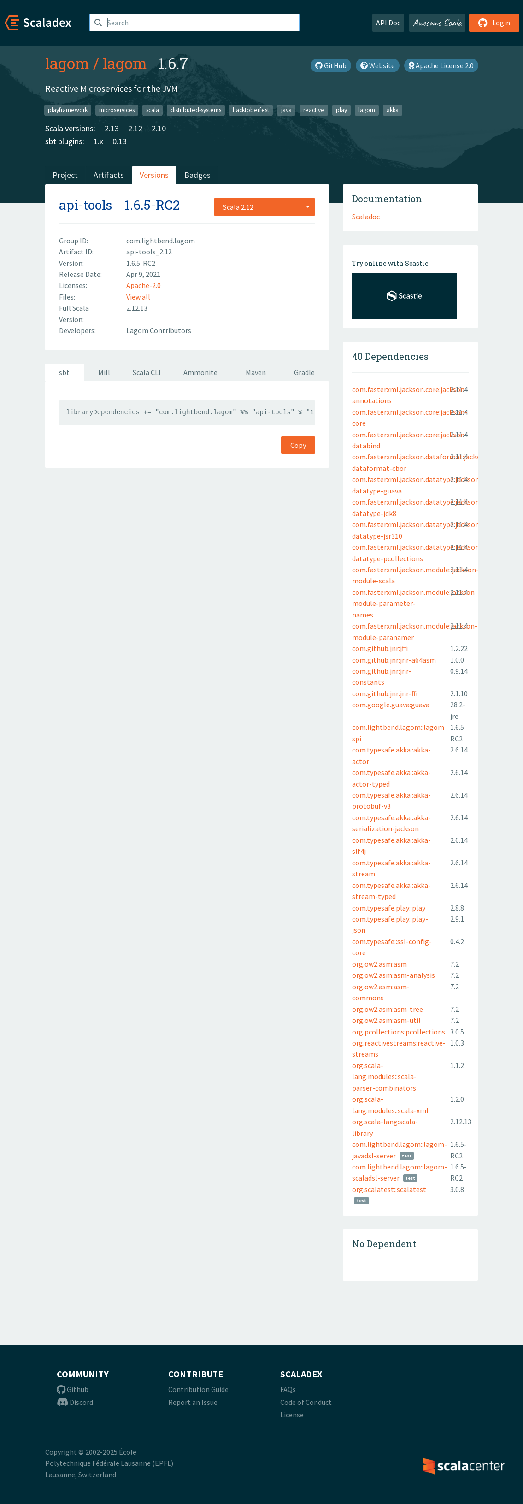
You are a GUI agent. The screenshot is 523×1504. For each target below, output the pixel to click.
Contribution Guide (198, 1389)
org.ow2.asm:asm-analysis (393, 975)
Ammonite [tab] (200, 372)
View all (138, 296)
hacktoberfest (251, 110)
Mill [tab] (104, 372)
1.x (98, 141)
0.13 (119, 141)
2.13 (112, 128)
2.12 (135, 128)
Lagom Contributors (158, 330)
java (286, 110)
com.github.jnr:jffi (380, 648)
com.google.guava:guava (390, 704)
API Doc (388, 22)
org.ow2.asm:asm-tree (387, 1009)
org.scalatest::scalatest (389, 1189)
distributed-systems (195, 110)
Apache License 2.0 (441, 65)
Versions (154, 175)
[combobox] (264, 207)
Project (65, 175)
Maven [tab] (256, 372)
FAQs (288, 1389)
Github (72, 1389)
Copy (298, 445)
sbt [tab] (64, 372)
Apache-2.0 (143, 285)
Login (494, 22)
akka (393, 110)
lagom (67, 63)
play (341, 110)
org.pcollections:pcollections (398, 1031)
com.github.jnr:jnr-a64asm (394, 659)
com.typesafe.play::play (388, 907)
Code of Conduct (306, 1402)
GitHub (331, 65)
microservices (117, 110)
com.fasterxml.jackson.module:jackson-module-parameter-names (414, 603)
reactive (313, 110)
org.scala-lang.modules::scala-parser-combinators (384, 1077)
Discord (75, 1402)
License (292, 1414)
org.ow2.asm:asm (379, 964)
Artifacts (109, 175)
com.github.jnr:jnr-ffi (384, 693)
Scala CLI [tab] (147, 372)
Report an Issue (192, 1402)
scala (152, 110)
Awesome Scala (437, 23)
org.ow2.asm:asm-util (386, 1020)
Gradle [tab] (304, 372)
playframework (68, 110)
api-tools (85, 204)
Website (377, 65)
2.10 (159, 128)
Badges (197, 175)
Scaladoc (366, 216)
